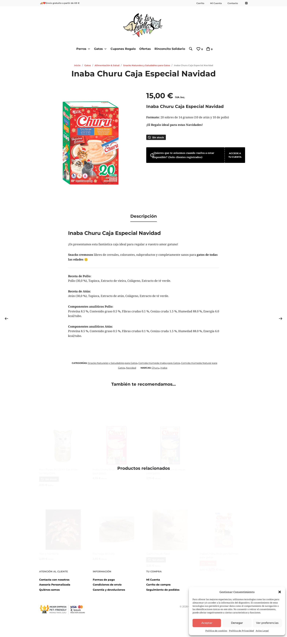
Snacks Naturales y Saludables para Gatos (146, 65)
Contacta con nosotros (54, 578)
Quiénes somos (49, 588)
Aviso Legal (262, 630)
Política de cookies (216, 630)
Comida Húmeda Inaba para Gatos (159, 361)
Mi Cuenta (216, 3)
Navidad (131, 366)
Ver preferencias (267, 623)
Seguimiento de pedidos (162, 588)
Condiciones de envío (107, 583)
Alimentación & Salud (107, 65)
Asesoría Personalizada (54, 583)
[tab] (143, 215)
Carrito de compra (158, 583)
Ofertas (144, 48)
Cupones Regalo (121, 48)
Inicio (77, 65)
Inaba (163, 366)
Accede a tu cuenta (230, 157)
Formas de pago (104, 578)
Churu (155, 366)
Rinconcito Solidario (168, 48)
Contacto (233, 3)
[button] (280, 592)
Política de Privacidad (241, 630)
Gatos (99, 48)
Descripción (143, 215)
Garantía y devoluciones (109, 588)
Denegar (237, 623)
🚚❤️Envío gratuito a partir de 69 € (60, 3)
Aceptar (206, 623)
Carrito (200, 3)
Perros (82, 48)
